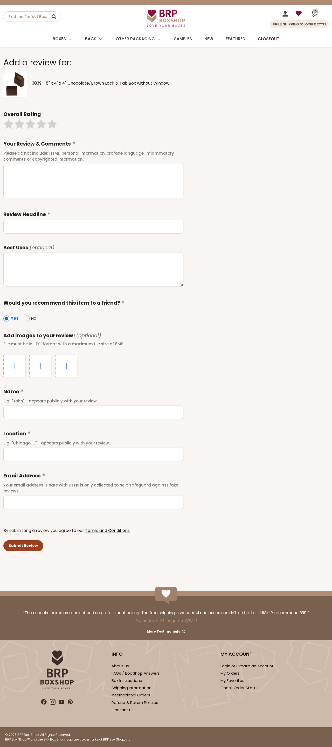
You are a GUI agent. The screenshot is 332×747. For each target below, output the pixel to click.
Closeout (268, 39)
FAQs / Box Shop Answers (136, 673)
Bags (94, 39)
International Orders (131, 695)
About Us (120, 666)
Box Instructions (127, 680)
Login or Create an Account (247, 666)
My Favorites (232, 680)
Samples (183, 39)
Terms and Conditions (107, 530)
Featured (235, 39)
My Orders (230, 673)
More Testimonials (163, 631)
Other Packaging (139, 39)
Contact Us (123, 709)
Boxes (63, 39)
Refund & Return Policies (135, 702)
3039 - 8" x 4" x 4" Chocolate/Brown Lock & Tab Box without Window (100, 83)
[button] (8, 124)
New (208, 39)
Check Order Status (239, 687)
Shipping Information (131, 687)
